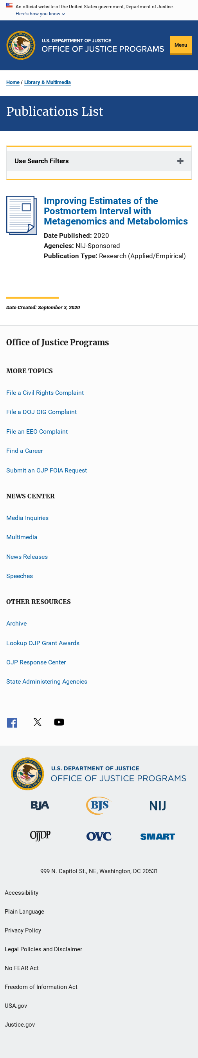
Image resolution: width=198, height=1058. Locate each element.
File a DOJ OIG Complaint (41, 412)
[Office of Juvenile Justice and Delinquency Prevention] (40, 843)
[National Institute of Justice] (158, 812)
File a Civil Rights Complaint (45, 392)
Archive (16, 623)
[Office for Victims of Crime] (99, 842)
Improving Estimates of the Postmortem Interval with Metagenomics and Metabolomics (116, 211)
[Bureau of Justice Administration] (40, 811)
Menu (181, 45)
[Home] (103, 45)
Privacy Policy (23, 930)
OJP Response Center (36, 662)
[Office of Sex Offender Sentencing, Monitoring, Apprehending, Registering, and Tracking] (157, 841)
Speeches (19, 576)
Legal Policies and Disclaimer (43, 949)
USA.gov (16, 1005)
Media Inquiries (27, 518)
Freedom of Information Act (41, 987)
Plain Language (24, 911)
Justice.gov (20, 1024)
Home (13, 82)
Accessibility (21, 892)
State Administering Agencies (46, 681)
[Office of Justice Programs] (21, 45)
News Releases (27, 556)
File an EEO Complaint (37, 431)
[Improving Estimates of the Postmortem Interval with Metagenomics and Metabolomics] (21, 233)
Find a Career (24, 450)
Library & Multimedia (47, 82)
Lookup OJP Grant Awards (42, 643)
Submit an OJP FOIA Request (46, 470)
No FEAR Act (22, 968)
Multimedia (22, 537)
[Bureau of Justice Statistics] (99, 816)
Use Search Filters (41, 161)
